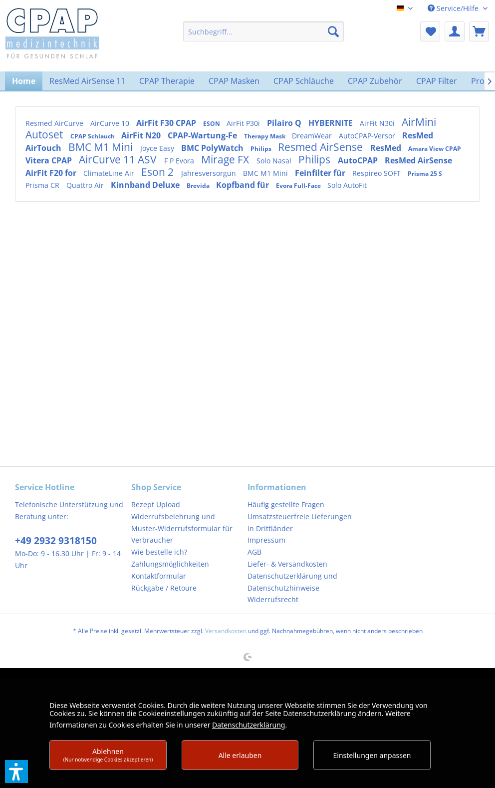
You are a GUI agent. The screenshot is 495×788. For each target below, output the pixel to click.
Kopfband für (243, 184)
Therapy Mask (265, 136)
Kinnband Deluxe (146, 184)
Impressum (266, 540)
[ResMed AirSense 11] (87, 80)
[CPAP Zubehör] (375, 80)
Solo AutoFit (347, 185)
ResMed (386, 147)
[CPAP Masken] (234, 80)
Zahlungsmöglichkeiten (170, 564)
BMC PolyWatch (213, 147)
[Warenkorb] (479, 31)
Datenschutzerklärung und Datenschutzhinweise (292, 582)
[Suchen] (333, 31)
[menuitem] (263, 31)
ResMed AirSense (418, 160)
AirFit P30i (244, 123)
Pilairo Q (285, 122)
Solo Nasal (274, 160)
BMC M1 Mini (101, 147)
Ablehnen (108, 755)
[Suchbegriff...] (263, 31)
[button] (16, 771)
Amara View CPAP (434, 148)
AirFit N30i (378, 123)
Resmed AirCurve (55, 123)
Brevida (199, 185)
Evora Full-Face (299, 185)
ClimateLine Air (109, 173)
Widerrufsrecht (273, 599)
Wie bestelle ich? (159, 552)
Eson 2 (158, 172)
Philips (261, 148)
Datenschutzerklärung (248, 725)
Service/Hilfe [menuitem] (454, 8)
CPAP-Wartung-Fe (203, 135)
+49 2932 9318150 (56, 540)
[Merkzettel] (430, 31)
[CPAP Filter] (436, 80)
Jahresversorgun (209, 173)
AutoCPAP (359, 160)
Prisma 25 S (425, 173)
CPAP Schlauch (93, 136)
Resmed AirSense (321, 147)
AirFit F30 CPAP (167, 122)
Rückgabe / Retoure (164, 588)
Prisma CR (43, 185)
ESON (212, 123)
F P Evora (180, 160)
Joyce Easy (158, 148)
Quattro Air (86, 185)
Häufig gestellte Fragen (286, 504)
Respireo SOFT (377, 173)
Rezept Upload (155, 504)
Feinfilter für (321, 172)
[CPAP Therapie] (167, 80)
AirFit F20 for (51, 172)
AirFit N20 (142, 135)
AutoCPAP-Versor (368, 135)
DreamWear (313, 135)
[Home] (23, 80)
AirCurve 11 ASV (119, 159)
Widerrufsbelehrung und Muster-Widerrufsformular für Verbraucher (182, 528)
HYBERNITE (331, 122)
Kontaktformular (158, 576)
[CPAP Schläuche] (303, 80)
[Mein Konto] (455, 31)
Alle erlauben (240, 755)
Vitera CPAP (49, 160)
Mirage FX (226, 159)
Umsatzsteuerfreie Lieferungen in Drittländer (300, 522)
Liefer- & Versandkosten (287, 564)
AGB (254, 552)
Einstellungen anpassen (372, 755)
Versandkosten (226, 631)
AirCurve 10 (110, 123)
